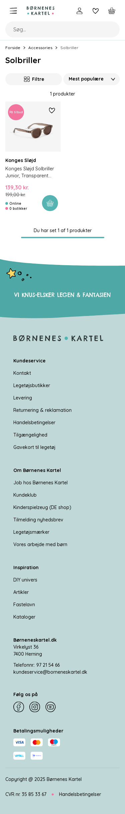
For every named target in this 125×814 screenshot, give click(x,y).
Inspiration (26, 567)
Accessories (40, 47)
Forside (12, 47)
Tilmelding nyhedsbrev (38, 520)
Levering (22, 398)
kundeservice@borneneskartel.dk (50, 672)
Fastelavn (24, 605)
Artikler (21, 592)
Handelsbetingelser (34, 423)
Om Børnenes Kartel (37, 470)
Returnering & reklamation (42, 410)
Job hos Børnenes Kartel (40, 483)
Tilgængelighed (30, 435)
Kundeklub (25, 495)
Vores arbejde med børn (40, 544)
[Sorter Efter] (91, 79)
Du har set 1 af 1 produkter (63, 230)
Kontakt (22, 373)
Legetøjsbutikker (31, 385)
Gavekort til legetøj (34, 447)
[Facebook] (18, 707)
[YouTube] (50, 707)
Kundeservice (29, 361)
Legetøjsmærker (31, 532)
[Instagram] (34, 707)
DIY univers (25, 580)
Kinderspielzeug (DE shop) (42, 507)
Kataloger (24, 617)
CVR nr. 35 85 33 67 (25, 794)
